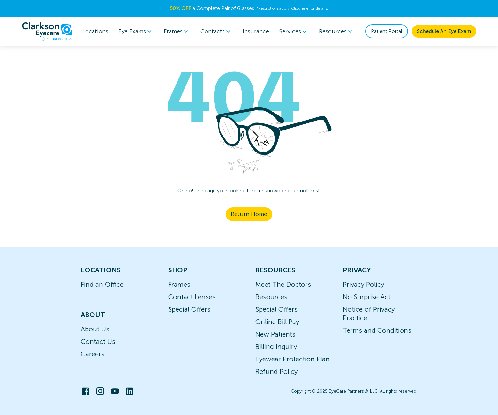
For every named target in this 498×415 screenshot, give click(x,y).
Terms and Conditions (377, 330)
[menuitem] (136, 31)
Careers (92, 354)
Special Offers (189, 309)
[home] (47, 31)
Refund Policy (276, 371)
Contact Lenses (191, 297)
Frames (179, 284)
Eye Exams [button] (136, 31)
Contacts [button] (216, 31)
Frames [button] (177, 31)
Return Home (249, 214)
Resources (271, 297)
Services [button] (294, 31)
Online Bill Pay (277, 322)
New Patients (275, 334)
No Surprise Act (366, 297)
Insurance (256, 31)
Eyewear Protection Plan (292, 359)
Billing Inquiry (276, 347)
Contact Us (98, 341)
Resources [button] (336, 31)
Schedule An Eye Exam (444, 31)
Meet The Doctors (283, 284)
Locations (95, 31)
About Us (95, 329)
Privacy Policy (363, 284)
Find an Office (102, 284)
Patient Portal (386, 31)
